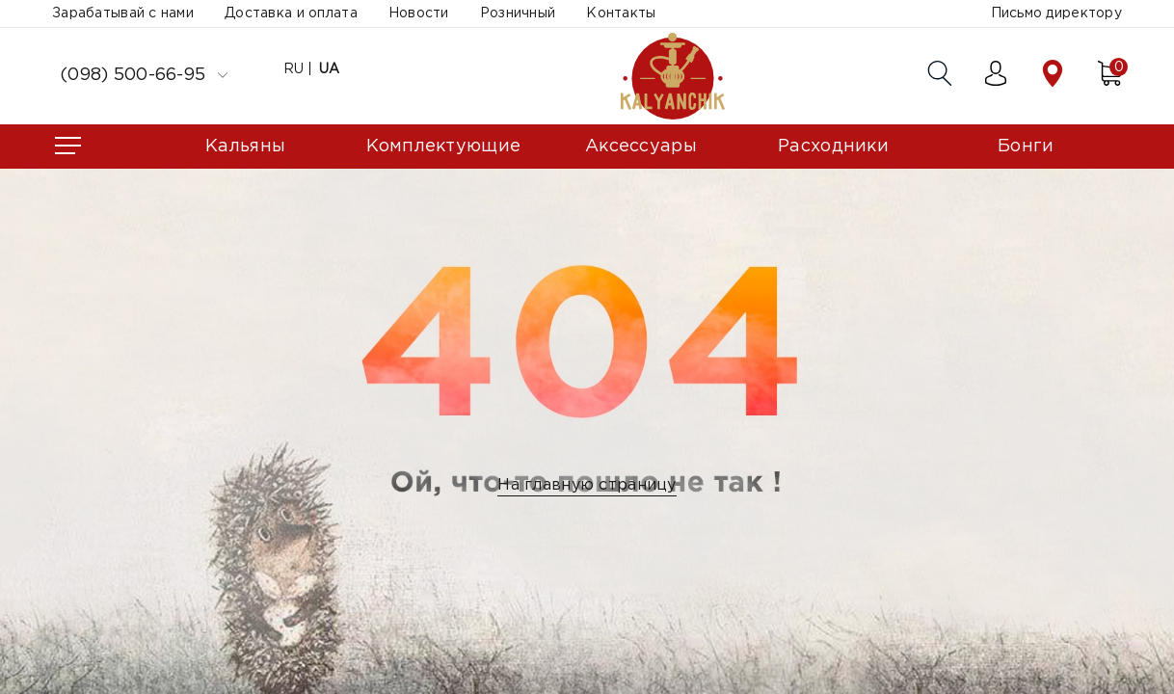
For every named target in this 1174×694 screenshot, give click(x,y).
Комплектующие (443, 146)
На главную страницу (586, 485)
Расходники (833, 146)
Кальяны (245, 146)
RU (294, 69)
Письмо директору (1056, 13)
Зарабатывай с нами (123, 13)
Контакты (620, 13)
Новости (418, 13)
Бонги (1026, 146)
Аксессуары (641, 146)
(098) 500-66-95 (143, 75)
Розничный (518, 13)
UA (329, 69)
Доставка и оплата (291, 13)
